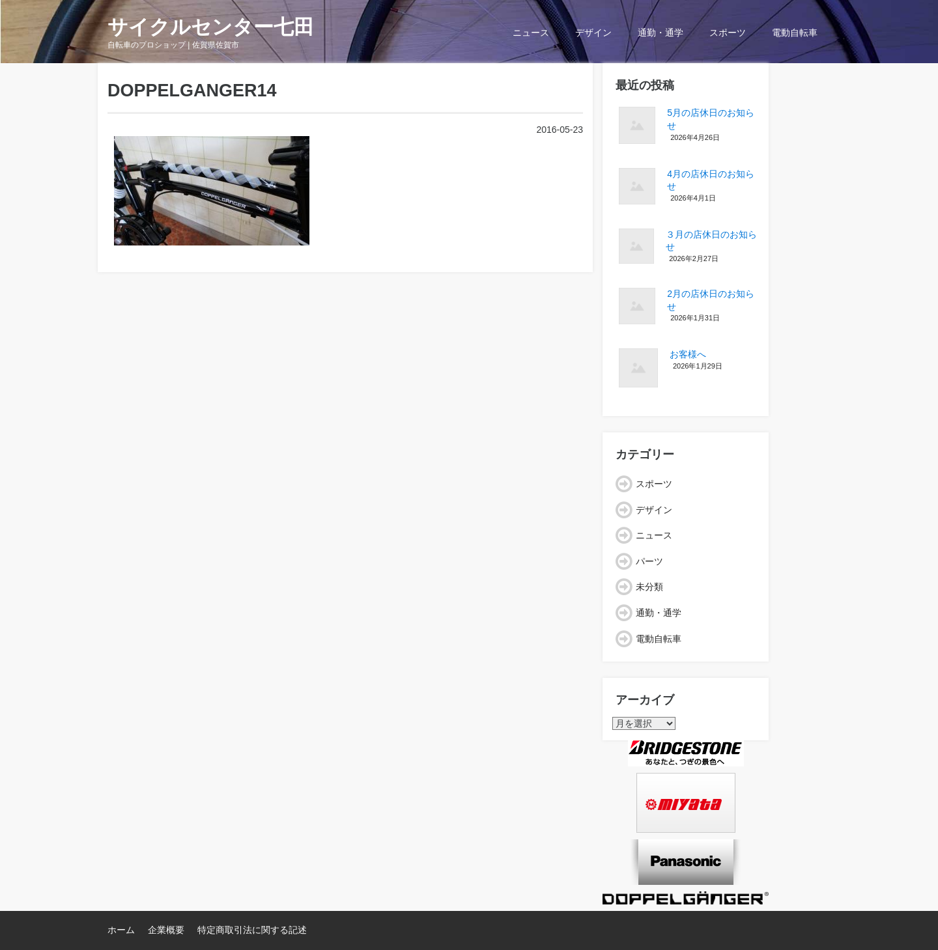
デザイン (593, 32)
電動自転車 (794, 32)
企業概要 (166, 930)
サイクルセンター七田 (210, 27)
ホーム (121, 930)
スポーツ (727, 32)
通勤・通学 (660, 32)
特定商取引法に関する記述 (252, 930)
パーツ (649, 561)
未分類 (649, 586)
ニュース (531, 32)
